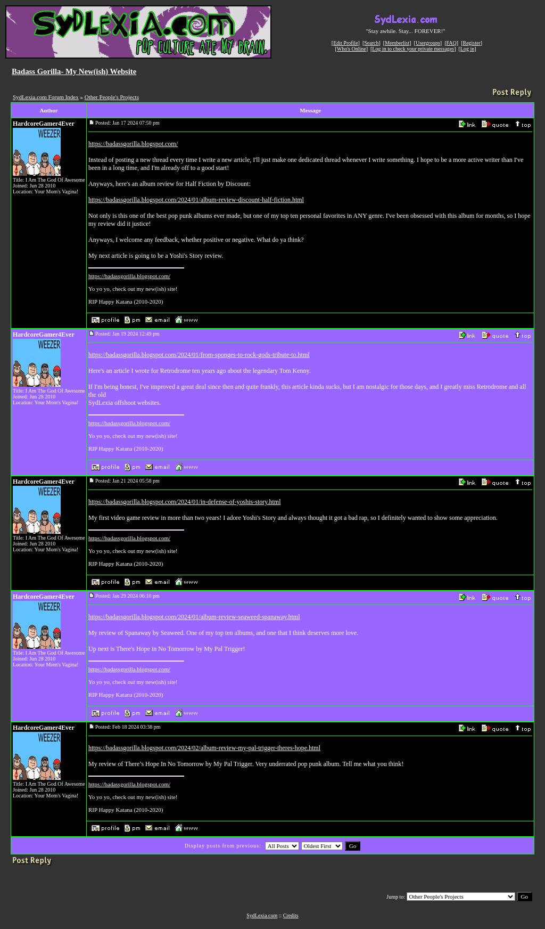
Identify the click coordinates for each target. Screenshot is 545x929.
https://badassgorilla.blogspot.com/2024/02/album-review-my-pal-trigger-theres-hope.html (204, 748)
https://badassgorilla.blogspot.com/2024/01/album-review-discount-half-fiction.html (196, 199)
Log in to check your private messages (413, 49)
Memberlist (397, 43)
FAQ (452, 43)
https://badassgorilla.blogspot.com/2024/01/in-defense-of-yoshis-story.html (184, 502)
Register (471, 43)
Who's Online (351, 49)
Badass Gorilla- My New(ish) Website (74, 71)
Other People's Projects (112, 97)
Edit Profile (345, 43)
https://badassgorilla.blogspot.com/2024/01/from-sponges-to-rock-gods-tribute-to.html (199, 354)
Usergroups (428, 43)
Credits (291, 915)
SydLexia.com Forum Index (46, 97)
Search (371, 43)
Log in (467, 49)
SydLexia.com (261, 915)
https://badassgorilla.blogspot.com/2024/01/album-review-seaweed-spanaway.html (194, 617)
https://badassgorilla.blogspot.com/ (133, 144)
